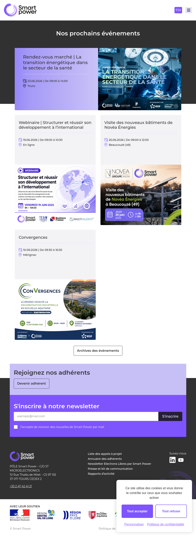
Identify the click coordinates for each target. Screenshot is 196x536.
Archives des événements (98, 351)
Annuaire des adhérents (105, 459)
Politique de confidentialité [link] (165, 524)
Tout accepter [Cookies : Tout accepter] (137, 511)
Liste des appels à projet (105, 454)
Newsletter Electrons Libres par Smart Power (119, 464)
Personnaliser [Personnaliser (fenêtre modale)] (134, 524)
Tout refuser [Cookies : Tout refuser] (171, 511)
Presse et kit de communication (110, 469)
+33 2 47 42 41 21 (21, 486)
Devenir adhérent (31, 383)
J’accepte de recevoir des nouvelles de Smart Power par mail (62, 427)
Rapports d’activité (101, 474)
